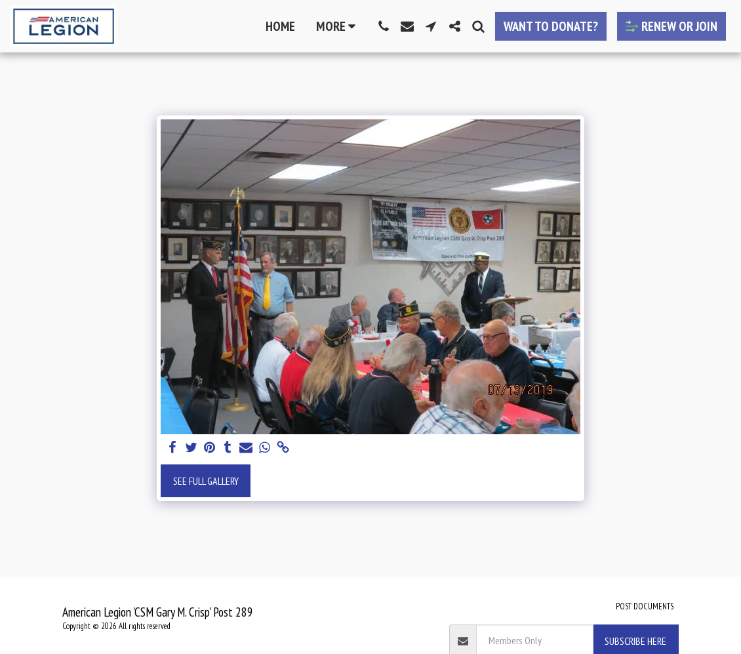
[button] (383, 26)
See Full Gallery (206, 480)
